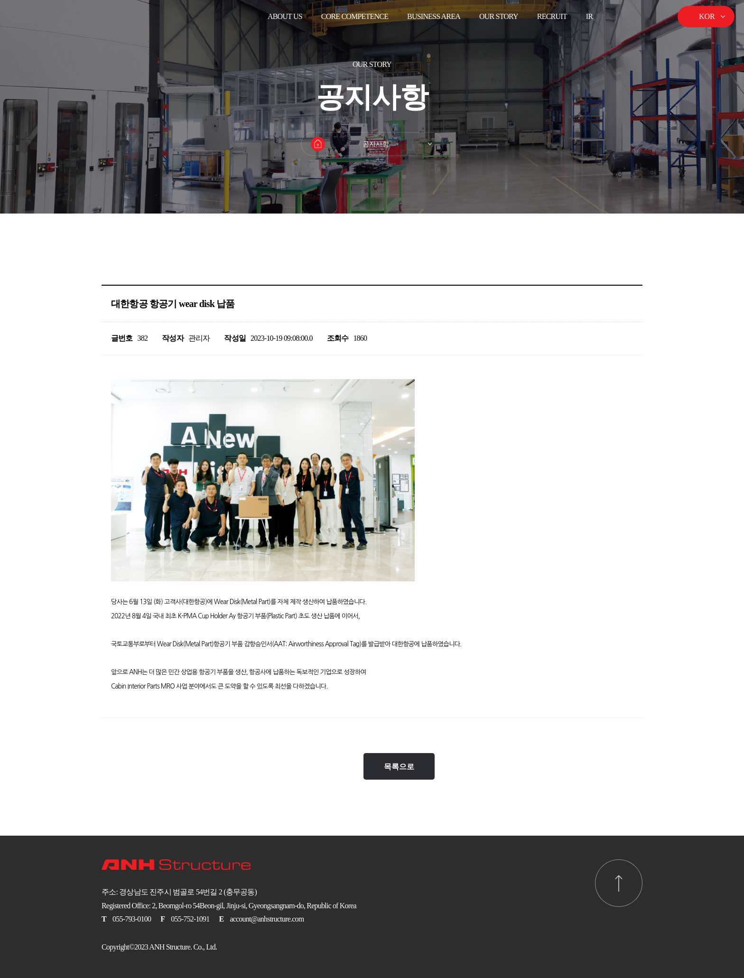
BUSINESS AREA (433, 16)
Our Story (498, 16)
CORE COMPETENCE (354, 16)
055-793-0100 (131, 919)
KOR (707, 16)
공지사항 (376, 144)
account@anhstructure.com (267, 919)
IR (589, 16)
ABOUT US (285, 16)
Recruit (552, 16)
